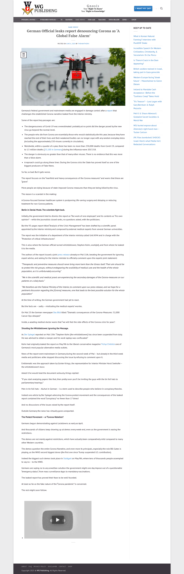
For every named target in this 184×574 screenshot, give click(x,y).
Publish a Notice (29, 19)
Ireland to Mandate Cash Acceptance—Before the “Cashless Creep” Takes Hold (146, 93)
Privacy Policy (40, 566)
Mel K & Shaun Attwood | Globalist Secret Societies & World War (146, 117)
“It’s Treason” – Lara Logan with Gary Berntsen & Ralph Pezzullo (148, 105)
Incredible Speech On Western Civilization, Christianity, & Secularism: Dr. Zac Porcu (147, 51)
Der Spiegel (29, 334)
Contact (62, 566)
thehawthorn (83, 44)
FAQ (30, 566)
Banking (69, 20)
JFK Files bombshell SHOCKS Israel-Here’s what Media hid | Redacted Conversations (147, 141)
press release (64, 254)
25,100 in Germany (53, 149)
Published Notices (48, 19)
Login (134, 20)
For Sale (91, 20)
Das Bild (57, 312)
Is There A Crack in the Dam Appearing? (146, 62)
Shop (70, 566)
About (24, 566)
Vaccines (102, 20)
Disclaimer (52, 566)
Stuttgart (67, 458)
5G (61, 20)
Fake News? (80, 20)
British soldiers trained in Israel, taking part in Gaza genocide (148, 70)
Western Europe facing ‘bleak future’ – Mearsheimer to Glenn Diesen (148, 81)
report (110, 110)
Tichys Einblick (108, 344)
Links (125, 19)
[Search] (161, 8)
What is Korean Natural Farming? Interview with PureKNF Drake (145, 39)
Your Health (114, 20)
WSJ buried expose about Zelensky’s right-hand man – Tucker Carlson (146, 129)
